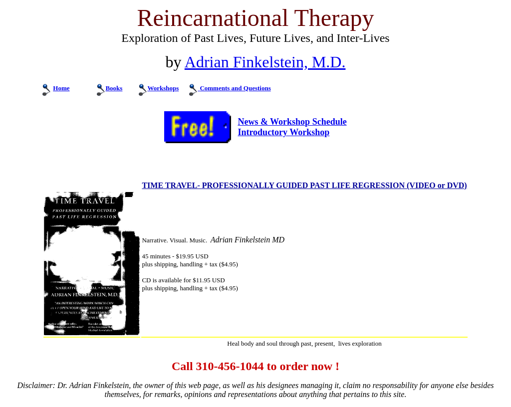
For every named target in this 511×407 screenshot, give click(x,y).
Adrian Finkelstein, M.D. (265, 62)
